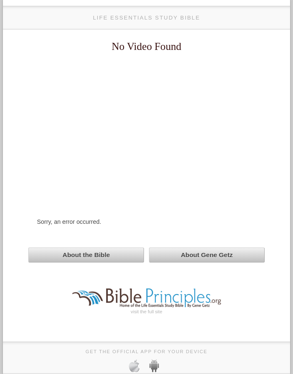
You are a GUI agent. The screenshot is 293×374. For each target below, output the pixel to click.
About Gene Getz (207, 254)
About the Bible (86, 254)
